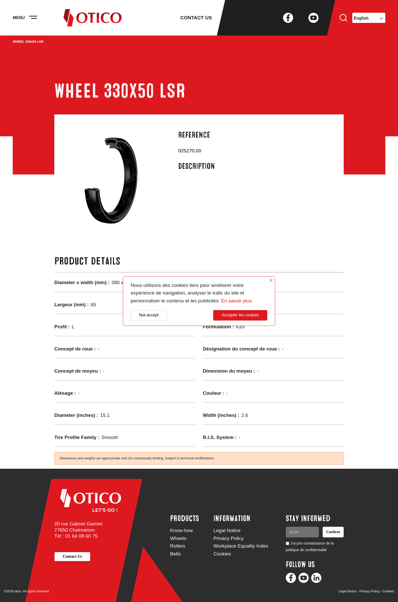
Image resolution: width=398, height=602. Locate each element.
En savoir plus (236, 300)
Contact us (196, 17)
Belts (175, 553)
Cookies (222, 553)
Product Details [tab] (87, 261)
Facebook (288, 18)
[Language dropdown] (368, 18)
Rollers (177, 546)
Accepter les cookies (240, 315)
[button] (72, 556)
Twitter (301, 18)
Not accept (148, 315)
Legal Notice (227, 530)
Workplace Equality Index (240, 546)
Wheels (178, 538)
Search (343, 18)
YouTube (313, 18)
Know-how (181, 530)
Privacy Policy (228, 538)
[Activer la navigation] (33, 18)
